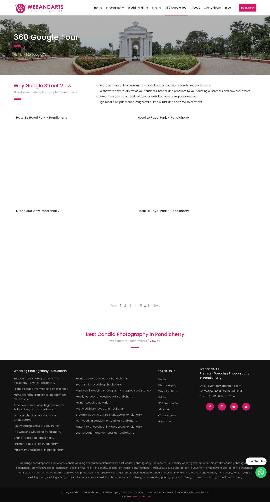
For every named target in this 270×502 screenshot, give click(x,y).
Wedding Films (138, 7)
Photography (115, 7)
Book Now (247, 7)
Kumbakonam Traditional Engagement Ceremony (40, 397)
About (196, 7)
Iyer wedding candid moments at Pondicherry (106, 421)
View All (155, 341)
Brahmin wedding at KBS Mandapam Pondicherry (109, 415)
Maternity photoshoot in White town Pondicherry (109, 427)
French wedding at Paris (92, 403)
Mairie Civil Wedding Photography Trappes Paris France (113, 391)
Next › (157, 305)
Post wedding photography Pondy (37, 426)
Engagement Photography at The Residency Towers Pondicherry (36, 381)
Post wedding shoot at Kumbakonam (101, 409)
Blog (228, 7)
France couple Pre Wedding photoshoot (41, 389)
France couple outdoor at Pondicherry (102, 378)
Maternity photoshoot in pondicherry (39, 450)
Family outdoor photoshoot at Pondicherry (104, 397)
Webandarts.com (141, 496)
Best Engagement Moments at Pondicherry (105, 433)
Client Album (212, 7)
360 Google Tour (176, 7)
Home (98, 7)
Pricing (156, 7)
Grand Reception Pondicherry (34, 438)
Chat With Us (256, 461)
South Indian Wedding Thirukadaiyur (100, 385)
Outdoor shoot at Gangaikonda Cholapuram (35, 417)
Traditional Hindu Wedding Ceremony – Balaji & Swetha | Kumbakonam (40, 407)
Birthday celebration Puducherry (36, 444)
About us (164, 409)
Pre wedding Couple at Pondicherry (37, 432)
